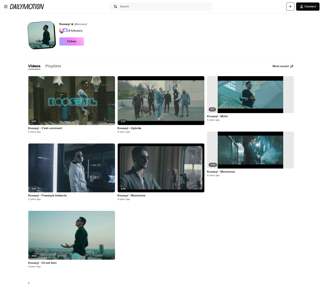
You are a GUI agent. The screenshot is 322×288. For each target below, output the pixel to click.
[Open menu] (5, 6)
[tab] (34, 66)
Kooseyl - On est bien (42, 263)
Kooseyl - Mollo (217, 116)
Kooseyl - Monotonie (131, 195)
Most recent (283, 66)
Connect (308, 7)
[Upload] (290, 6)
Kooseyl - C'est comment (45, 128)
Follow (71, 41)
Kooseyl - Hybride (129, 128)
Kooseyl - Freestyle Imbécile (47, 195)
